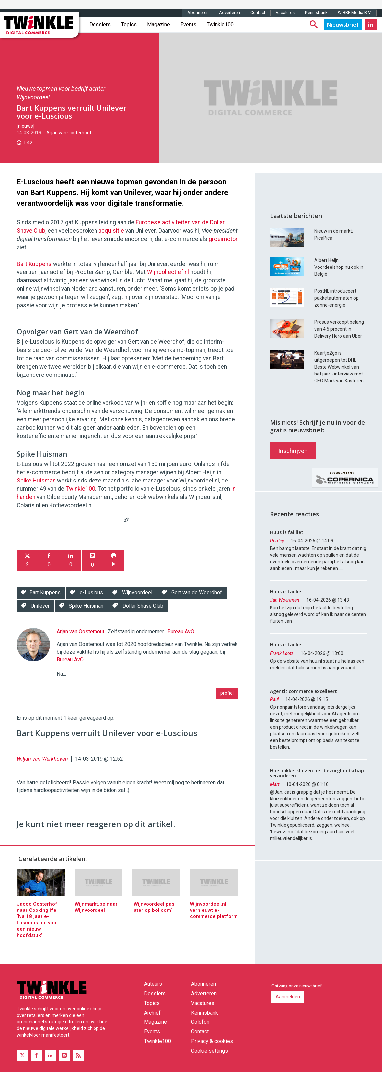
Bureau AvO (180, 631)
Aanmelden (288, 996)
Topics (129, 24)
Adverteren (229, 12)
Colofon (200, 1022)
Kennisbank (316, 12)
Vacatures (285, 12)
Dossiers (100, 24)
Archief (152, 1013)
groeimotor (223, 239)
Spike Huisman (36, 480)
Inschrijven (293, 450)
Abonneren (198, 12)
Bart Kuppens (34, 264)
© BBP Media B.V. (354, 12)
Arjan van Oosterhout (68, 132)
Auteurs (153, 984)
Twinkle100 (220, 24)
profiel (227, 693)
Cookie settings (209, 1051)
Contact (257, 12)
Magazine (158, 24)
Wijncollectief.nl (168, 272)
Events (188, 24)
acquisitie (111, 230)
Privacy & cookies (212, 1041)
